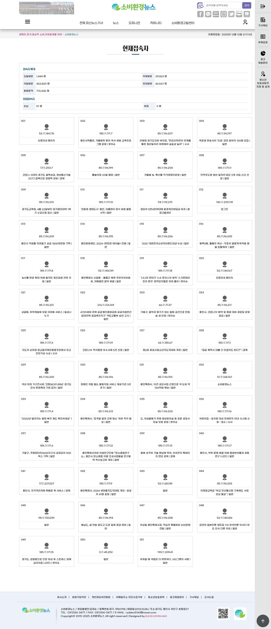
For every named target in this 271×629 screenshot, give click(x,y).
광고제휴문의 (177, 597)
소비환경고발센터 (182, 22)
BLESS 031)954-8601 (156, 616)
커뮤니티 (155, 22)
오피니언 (134, 22)
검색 (246, 5)
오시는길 (209, 597)
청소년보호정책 (156, 597)
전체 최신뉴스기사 (91, 22)
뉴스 (116, 22)
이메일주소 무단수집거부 (129, 597)
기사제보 (194, 597)
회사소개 (62, 597)
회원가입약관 (79, 597)
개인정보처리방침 (101, 597)
